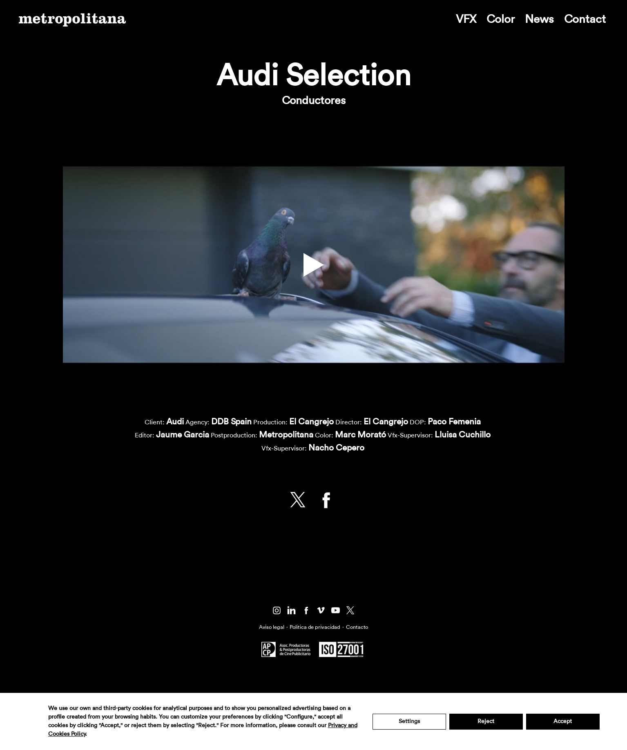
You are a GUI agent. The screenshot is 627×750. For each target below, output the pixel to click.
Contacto (357, 627)
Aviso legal (271, 627)
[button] (313, 265)
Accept (562, 721)
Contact (585, 19)
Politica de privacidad (315, 627)
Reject (486, 721)
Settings (409, 721)
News (539, 19)
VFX (466, 19)
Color (500, 19)
